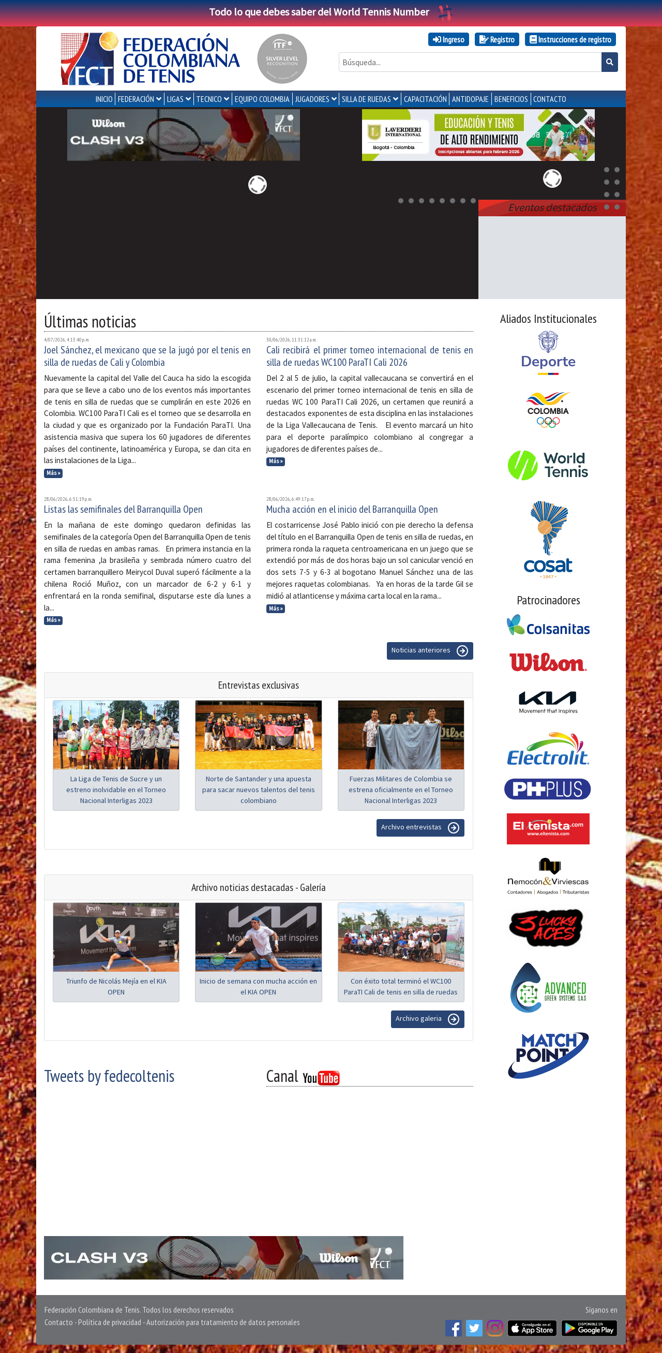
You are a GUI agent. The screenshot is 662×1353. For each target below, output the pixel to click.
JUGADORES (312, 99)
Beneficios (511, 99)
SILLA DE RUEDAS (366, 99)
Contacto (58, 1322)
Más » (54, 473)
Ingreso (448, 39)
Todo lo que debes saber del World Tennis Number (331, 11)
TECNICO (209, 99)
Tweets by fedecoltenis (109, 1076)
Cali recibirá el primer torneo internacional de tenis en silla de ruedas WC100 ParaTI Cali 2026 (369, 356)
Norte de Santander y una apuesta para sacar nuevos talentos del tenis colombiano (258, 789)
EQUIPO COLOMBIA (262, 99)
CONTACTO (549, 99)
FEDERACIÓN (136, 99)
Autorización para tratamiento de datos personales (223, 1322)
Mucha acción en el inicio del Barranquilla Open (352, 509)
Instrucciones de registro (570, 39)
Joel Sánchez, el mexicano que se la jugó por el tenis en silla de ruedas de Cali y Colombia (147, 356)
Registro (497, 39)
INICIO (104, 99)
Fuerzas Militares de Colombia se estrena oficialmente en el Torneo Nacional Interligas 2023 (401, 789)
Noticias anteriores (430, 651)
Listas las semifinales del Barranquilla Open (123, 509)
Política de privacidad (109, 1322)
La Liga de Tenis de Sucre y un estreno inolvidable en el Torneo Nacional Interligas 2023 (116, 789)
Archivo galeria (428, 1019)
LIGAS (175, 99)
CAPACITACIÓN (425, 99)
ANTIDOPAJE (470, 99)
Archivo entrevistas (420, 828)
